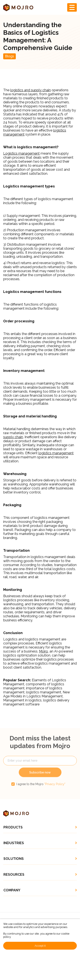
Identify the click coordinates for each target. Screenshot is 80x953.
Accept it (40, 945)
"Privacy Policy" (54, 790)
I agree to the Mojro (40, 790)
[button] (40, 827)
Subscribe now (40, 778)
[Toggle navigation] (72, 7)
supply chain (13, 437)
